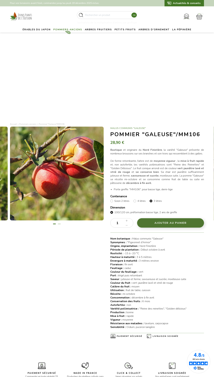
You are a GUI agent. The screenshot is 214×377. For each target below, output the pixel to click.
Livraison (115, 331)
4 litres (141, 127)
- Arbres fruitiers (69, 339)
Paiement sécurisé (129, 262)
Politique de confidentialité (124, 348)
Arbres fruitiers (109, 34)
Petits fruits (139, 34)
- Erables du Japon (70, 327)
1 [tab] (54, 149)
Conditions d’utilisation (122, 339)
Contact (114, 352)
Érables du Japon (40, 34)
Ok (133, 16)
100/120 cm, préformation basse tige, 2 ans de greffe (145, 138)
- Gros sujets (67, 331)
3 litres (158, 127)
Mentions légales (119, 335)
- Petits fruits (67, 344)
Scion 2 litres (121, 127)
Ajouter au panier (170, 149)
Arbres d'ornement (172, 34)
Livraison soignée (166, 262)
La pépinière (107, 42)
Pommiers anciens (75, 34)
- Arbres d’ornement (71, 348)
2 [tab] (59, 149)
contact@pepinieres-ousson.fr (26, 348)
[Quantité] (121, 148)
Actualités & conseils (187, 3)
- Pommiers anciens (70, 335)
